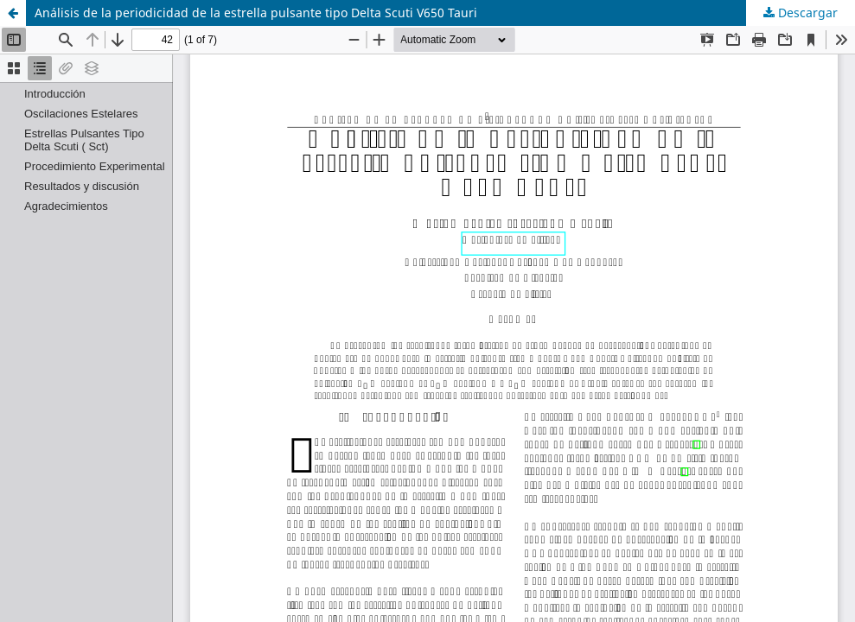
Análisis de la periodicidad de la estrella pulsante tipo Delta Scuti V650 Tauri (256, 12)
